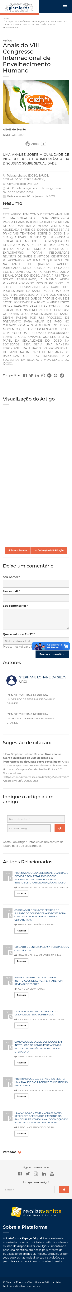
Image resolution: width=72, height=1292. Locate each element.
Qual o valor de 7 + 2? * (19, 634)
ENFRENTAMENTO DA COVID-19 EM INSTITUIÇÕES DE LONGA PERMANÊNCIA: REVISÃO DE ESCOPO (38, 980)
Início (6, 18)
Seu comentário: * (15, 605)
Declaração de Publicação (49, 550)
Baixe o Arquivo (17, 550)
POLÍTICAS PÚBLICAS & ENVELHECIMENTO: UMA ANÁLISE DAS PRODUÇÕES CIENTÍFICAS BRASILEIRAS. (41, 1082)
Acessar (21, 893)
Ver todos (10, 1152)
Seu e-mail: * (11, 591)
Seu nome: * (11, 577)
